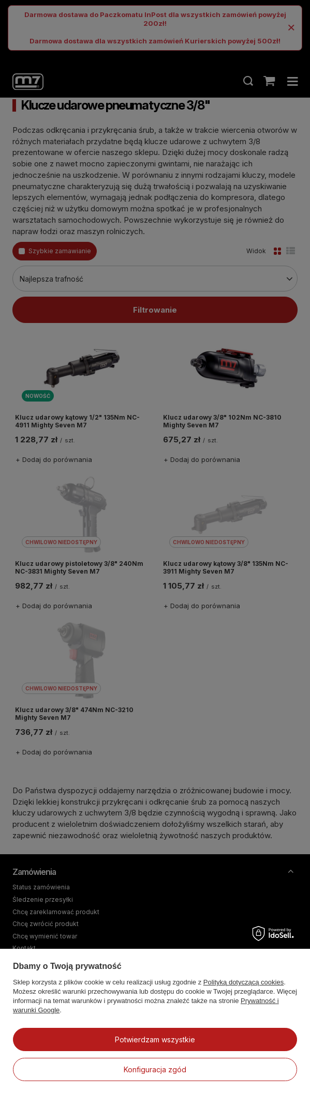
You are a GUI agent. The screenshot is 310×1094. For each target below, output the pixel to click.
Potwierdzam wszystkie (155, 1039)
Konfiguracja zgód (155, 1069)
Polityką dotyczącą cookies (243, 982)
